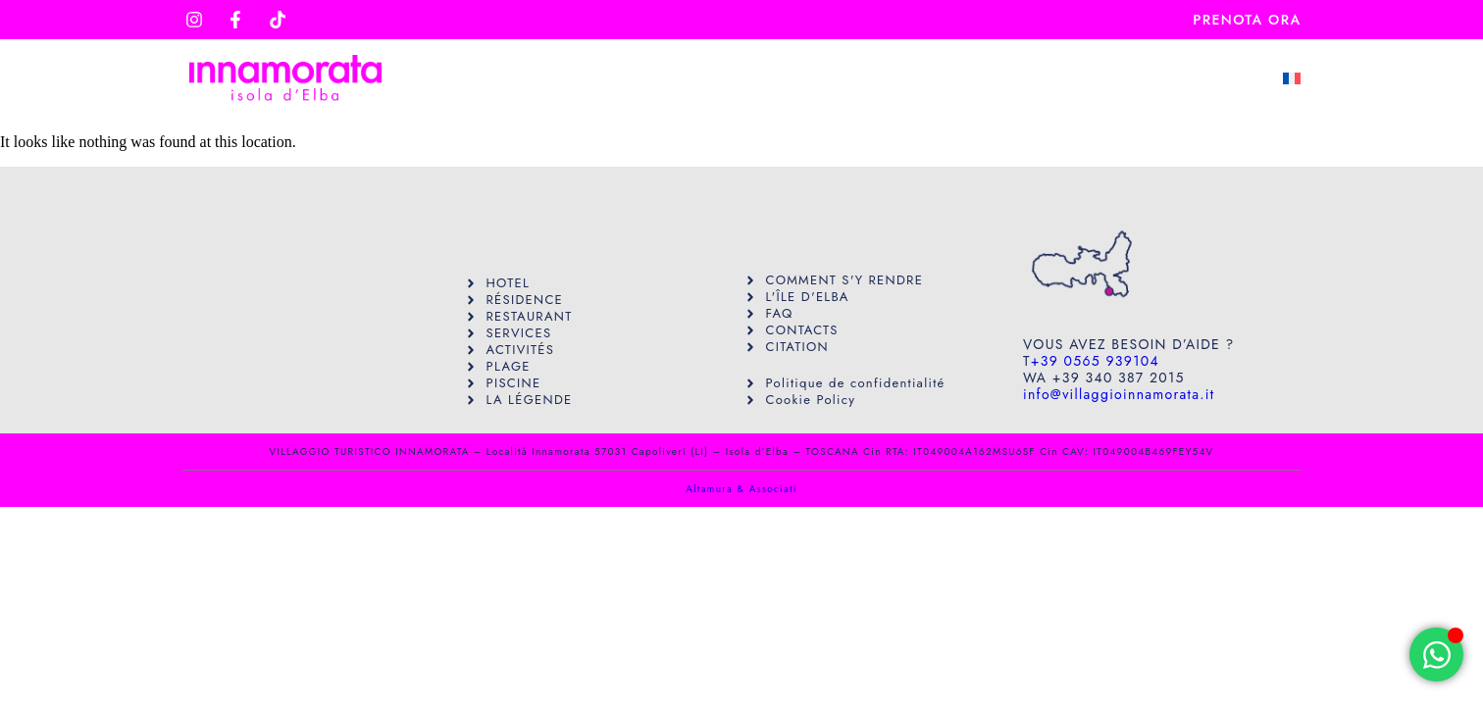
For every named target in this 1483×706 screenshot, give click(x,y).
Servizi (753, 78)
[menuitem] (1292, 78)
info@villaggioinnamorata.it (1118, 394)
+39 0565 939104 (1095, 361)
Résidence (985, 78)
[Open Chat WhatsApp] (1436, 654)
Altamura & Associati (741, 488)
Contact (1196, 78)
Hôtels (862, 78)
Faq (1094, 78)
